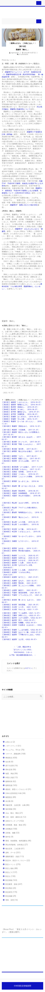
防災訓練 (8, 896)
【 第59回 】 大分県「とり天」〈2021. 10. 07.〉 (20, 607)
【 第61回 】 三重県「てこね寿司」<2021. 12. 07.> (21, 613)
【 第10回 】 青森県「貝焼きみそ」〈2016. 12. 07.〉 (22, 426)
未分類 (7, 801)
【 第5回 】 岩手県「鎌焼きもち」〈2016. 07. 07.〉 (21, 412)
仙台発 (7, 761)
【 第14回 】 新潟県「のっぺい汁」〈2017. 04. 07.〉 (22, 442)
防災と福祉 (9, 868)
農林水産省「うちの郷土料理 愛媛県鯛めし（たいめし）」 (22, 286)
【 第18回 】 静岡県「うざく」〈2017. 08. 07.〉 (20, 456)
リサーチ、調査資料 (13, 754)
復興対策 (8, 781)
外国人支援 (9, 777)
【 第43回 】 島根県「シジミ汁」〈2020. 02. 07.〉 (21, 555)
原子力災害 (9, 765)
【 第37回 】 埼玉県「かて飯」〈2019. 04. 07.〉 (20, 529)
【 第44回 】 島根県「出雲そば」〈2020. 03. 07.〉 (21, 558)
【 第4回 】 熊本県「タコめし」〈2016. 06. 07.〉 (20, 409)
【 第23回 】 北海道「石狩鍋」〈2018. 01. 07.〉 (20, 471)
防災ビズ (8, 872)
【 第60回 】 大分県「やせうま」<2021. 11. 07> (20, 609)
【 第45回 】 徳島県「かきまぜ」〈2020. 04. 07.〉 (21, 560)
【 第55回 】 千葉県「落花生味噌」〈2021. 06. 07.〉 (22, 592)
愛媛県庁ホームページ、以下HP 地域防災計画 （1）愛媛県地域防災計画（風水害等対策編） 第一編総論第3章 (22, 74)
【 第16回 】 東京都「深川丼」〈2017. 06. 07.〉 (20, 449)
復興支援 (8, 785)
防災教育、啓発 (11, 884)
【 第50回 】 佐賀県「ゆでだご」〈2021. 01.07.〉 (21, 577)
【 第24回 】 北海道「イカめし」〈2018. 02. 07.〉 (21, 474)
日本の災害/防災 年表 (13, 793)
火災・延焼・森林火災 (13, 817)
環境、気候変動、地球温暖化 (16, 841)
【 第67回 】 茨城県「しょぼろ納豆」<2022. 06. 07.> (22, 630)
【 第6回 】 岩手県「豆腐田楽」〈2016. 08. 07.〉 (20, 414)
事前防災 (8, 758)
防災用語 (8, 888)
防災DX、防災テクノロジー (15, 860)
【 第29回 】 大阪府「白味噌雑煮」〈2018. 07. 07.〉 (22, 493)
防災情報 (8, 880)
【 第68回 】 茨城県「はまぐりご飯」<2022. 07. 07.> (22, 632)
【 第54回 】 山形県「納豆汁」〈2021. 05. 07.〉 (20, 590)
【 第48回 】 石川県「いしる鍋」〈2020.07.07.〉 (20, 570)
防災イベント (10, 864)
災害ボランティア (12, 821)
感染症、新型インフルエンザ (16, 789)
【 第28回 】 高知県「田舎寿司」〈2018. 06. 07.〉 (21, 491)
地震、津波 (9, 773)
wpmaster (15, 53)
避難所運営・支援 (12, 856)
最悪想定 (8, 797)
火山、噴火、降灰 (12, 813)
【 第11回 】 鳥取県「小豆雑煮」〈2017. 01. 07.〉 (21, 430)
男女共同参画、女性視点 (14, 844)
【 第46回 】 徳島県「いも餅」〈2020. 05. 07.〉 (20, 563)
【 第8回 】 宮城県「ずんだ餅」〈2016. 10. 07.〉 (20, 419)
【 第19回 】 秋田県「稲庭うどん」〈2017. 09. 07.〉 (22, 458)
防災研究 (8, 892)
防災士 (7, 876)
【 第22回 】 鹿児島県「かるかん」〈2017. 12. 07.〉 (22, 469)
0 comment (23, 54)
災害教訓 (8, 829)
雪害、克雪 (9, 900)
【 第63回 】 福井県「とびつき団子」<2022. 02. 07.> (22, 618)
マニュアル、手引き (13, 750)
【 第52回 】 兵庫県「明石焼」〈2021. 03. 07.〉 (20, 583)
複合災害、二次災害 (13, 848)
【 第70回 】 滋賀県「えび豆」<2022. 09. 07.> (19, 639)
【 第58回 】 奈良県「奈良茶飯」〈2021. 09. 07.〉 (21, 604)
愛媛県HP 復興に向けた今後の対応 (24, 205)
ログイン (28, 668)
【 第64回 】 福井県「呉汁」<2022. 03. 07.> (18, 620)
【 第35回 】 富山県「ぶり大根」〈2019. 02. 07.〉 (21, 522)
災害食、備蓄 (10, 833)
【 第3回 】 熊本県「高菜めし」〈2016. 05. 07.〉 (20, 407)
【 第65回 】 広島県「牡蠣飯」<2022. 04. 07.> (19, 622)
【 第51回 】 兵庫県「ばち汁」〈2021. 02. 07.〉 (20, 580)
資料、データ (10, 852)
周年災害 (8, 769)
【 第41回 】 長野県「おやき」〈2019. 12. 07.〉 (20, 548)
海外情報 (8, 809)
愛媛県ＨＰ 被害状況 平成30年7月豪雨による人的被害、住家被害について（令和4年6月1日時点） (22, 190)
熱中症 (7, 837)
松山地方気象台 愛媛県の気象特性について (22, 108)
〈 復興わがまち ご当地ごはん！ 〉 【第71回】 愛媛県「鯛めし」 (22, 46)
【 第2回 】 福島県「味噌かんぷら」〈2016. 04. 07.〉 (22, 404)
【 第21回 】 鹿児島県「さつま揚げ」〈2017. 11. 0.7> (22, 467)
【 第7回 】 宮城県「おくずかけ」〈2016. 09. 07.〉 (21, 416)
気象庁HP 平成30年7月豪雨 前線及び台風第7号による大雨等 (22, 183)
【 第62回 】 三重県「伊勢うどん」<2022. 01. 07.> (21, 615)
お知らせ (8, 742)
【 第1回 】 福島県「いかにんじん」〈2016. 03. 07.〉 (22, 402)
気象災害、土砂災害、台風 (15, 805)
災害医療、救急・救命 (13, 825)
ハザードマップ (11, 746)
